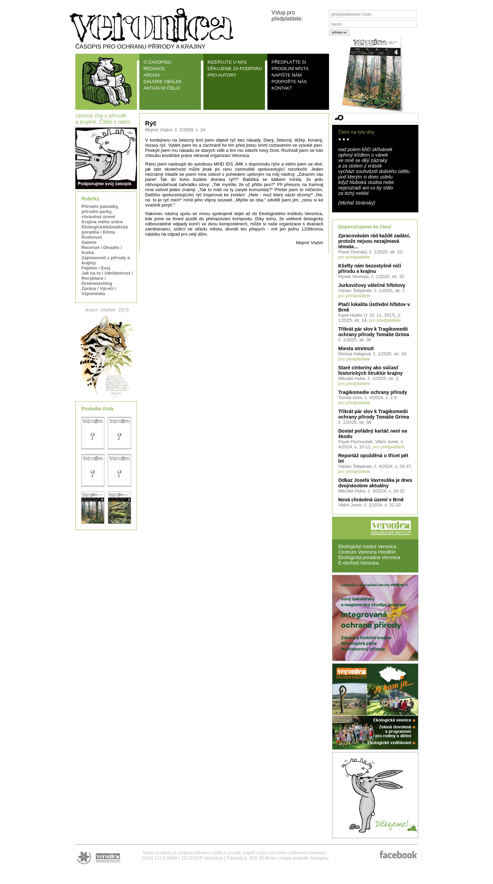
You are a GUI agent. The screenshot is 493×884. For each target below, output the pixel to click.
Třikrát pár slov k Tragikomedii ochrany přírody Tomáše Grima (373, 331)
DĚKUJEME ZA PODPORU (234, 68)
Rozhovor (91, 237)
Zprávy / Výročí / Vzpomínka (98, 291)
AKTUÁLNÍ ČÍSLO (161, 88)
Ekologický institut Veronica (367, 546)
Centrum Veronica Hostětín (367, 552)
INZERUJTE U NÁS (227, 62)
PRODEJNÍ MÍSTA (289, 68)
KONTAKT (281, 88)
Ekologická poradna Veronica (369, 557)
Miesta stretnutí (356, 348)
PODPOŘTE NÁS (289, 81)
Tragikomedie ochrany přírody (372, 392)
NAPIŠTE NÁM (286, 75)
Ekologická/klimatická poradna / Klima (104, 229)
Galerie (89, 242)
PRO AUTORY (222, 75)
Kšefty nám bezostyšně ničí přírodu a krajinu (369, 268)
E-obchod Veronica (358, 563)
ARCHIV (151, 75)
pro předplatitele (354, 257)
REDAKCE (154, 68)
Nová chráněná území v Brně (371, 499)
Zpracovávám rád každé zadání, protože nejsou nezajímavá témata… (374, 241)
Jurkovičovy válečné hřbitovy (371, 285)
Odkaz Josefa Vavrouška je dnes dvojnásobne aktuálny (375, 482)
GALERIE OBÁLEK (162, 81)
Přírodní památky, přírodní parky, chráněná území (100, 211)
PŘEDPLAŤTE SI (288, 62)
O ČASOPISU (157, 62)
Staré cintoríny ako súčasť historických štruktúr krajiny (370, 370)
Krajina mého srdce (102, 221)
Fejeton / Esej (95, 268)
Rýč (150, 123)
